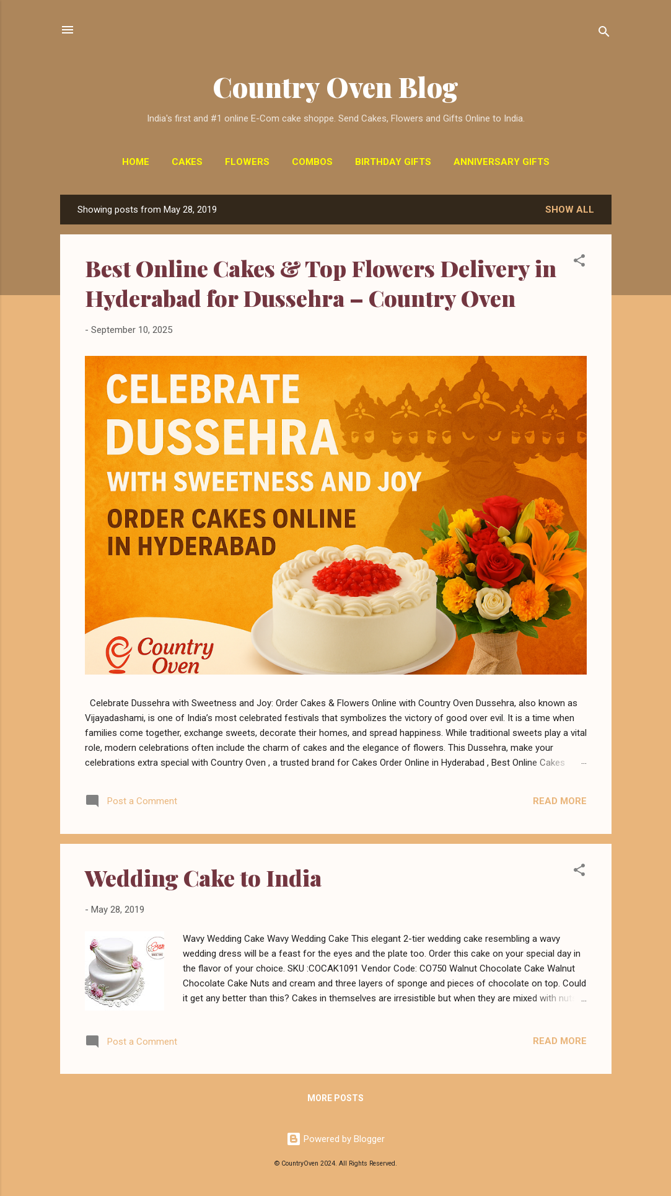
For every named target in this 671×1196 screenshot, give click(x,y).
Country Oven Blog (335, 86)
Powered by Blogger (335, 1139)
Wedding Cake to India (203, 877)
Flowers (247, 161)
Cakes (187, 161)
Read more (560, 801)
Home (135, 161)
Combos (312, 161)
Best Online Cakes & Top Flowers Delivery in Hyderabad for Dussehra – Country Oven (320, 282)
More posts (335, 1098)
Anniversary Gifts (502, 161)
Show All (569, 209)
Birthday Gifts (393, 161)
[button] (579, 262)
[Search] (604, 34)
